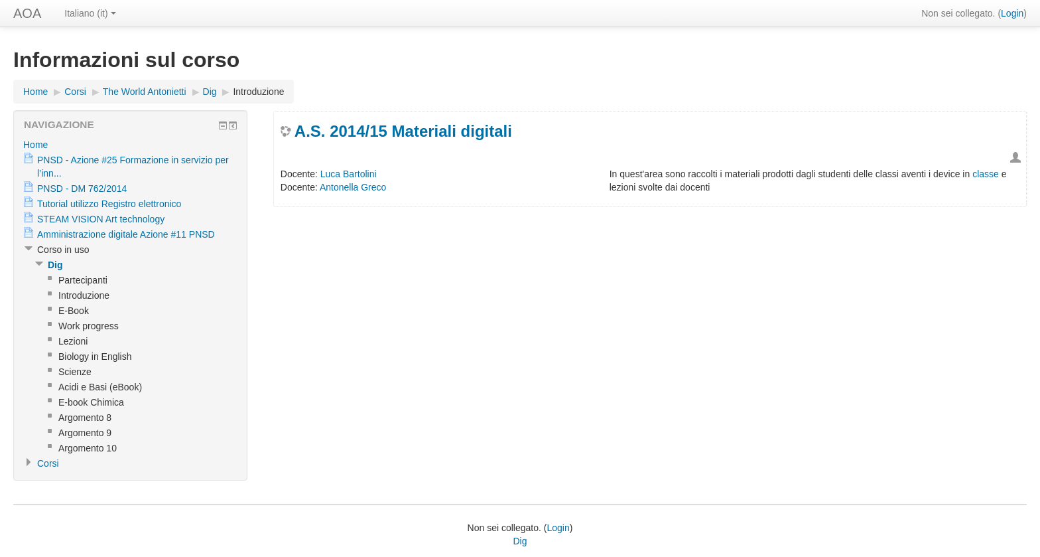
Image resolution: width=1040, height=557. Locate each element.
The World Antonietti (144, 91)
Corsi (75, 91)
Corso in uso (63, 249)
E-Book (73, 310)
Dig (210, 91)
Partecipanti (82, 280)
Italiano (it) (89, 13)
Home (35, 91)
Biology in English (95, 356)
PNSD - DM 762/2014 (82, 188)
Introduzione (258, 91)
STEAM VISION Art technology (100, 219)
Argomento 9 (84, 433)
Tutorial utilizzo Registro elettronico (109, 204)
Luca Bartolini (348, 174)
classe (985, 174)
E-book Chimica (91, 402)
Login (1012, 13)
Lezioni (73, 341)
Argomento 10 (87, 448)
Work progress (88, 326)
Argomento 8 (84, 417)
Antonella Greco (353, 187)
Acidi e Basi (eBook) (100, 387)
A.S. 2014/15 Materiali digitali (403, 131)
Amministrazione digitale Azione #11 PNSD (126, 234)
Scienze (75, 371)
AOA (27, 13)
